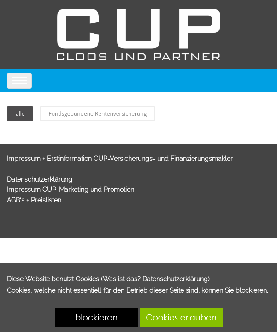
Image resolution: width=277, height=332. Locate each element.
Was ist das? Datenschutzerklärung (155, 279)
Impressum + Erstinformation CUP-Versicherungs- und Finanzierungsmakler (120, 158)
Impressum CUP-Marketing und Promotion (70, 189)
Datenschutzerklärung (39, 179)
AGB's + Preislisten (34, 200)
